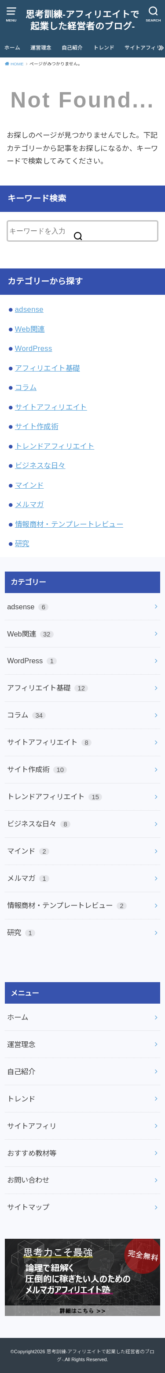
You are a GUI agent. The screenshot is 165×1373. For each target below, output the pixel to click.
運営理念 (40, 47)
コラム (26, 387)
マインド (29, 485)
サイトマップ (28, 1207)
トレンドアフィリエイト (55, 446)
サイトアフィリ (143, 47)
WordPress (33, 348)
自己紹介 (72, 47)
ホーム (12, 47)
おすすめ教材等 (31, 1153)
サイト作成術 (36, 426)
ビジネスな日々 (40, 465)
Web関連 (30, 329)
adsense (29, 309)
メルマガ (29, 504)
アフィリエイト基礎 (47, 368)
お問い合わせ (28, 1180)
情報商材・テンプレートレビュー (69, 524)
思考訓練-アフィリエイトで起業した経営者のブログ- (82, 20)
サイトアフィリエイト (51, 407)
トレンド (103, 47)
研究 (22, 543)
